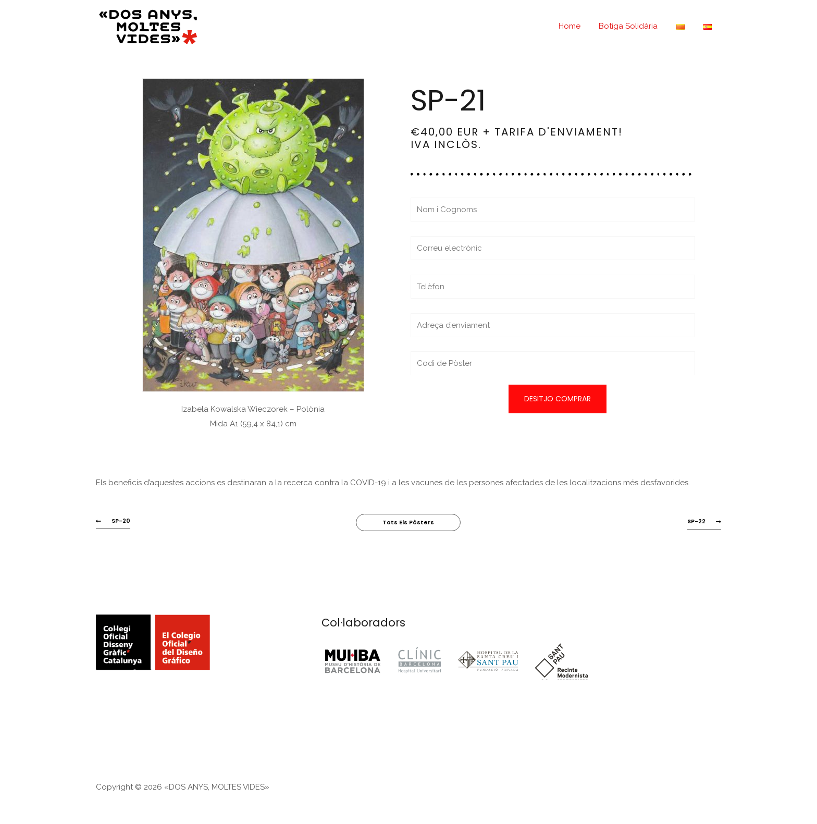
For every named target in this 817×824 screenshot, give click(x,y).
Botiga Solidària (635, 26)
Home (580, 26)
